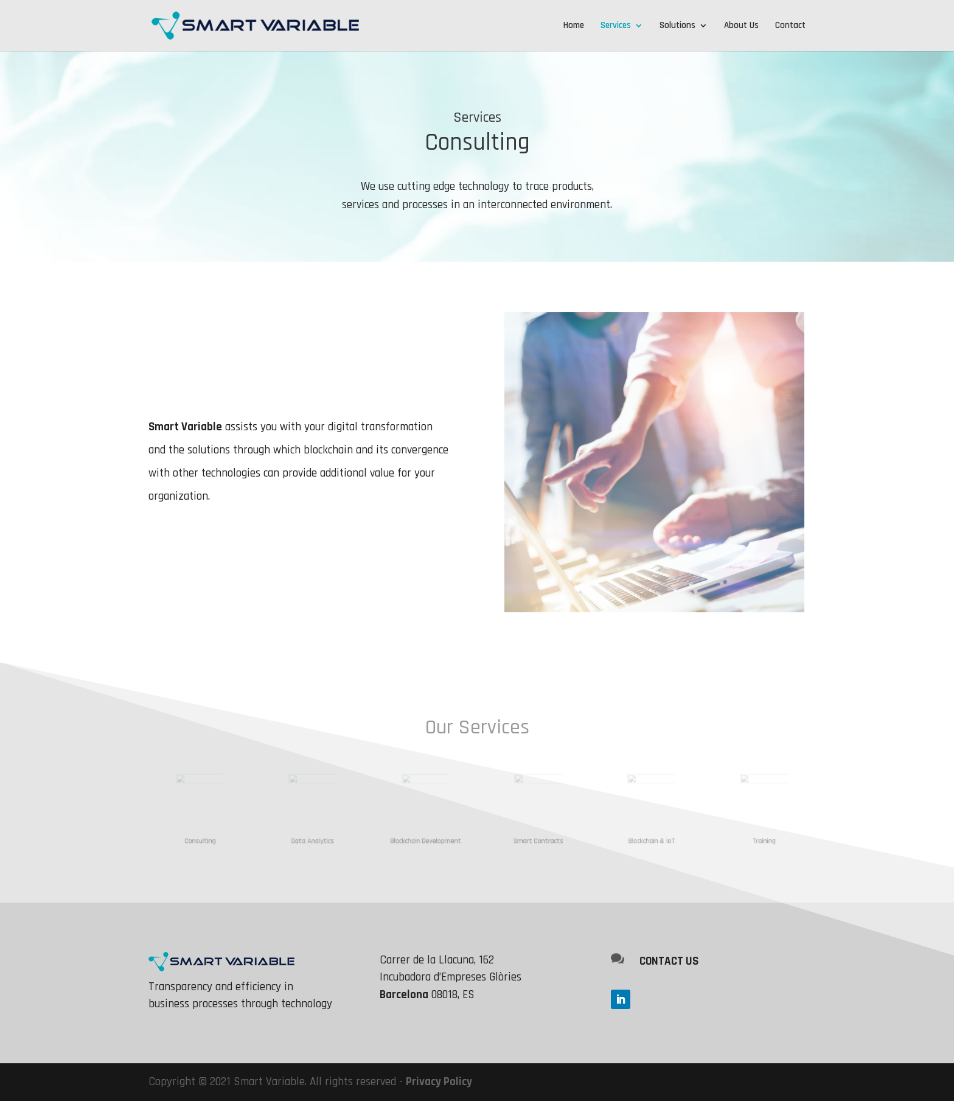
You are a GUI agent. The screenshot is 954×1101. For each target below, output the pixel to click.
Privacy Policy (439, 1081)
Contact (790, 26)
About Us (741, 26)
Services (616, 26)
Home (573, 26)
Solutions (677, 26)
